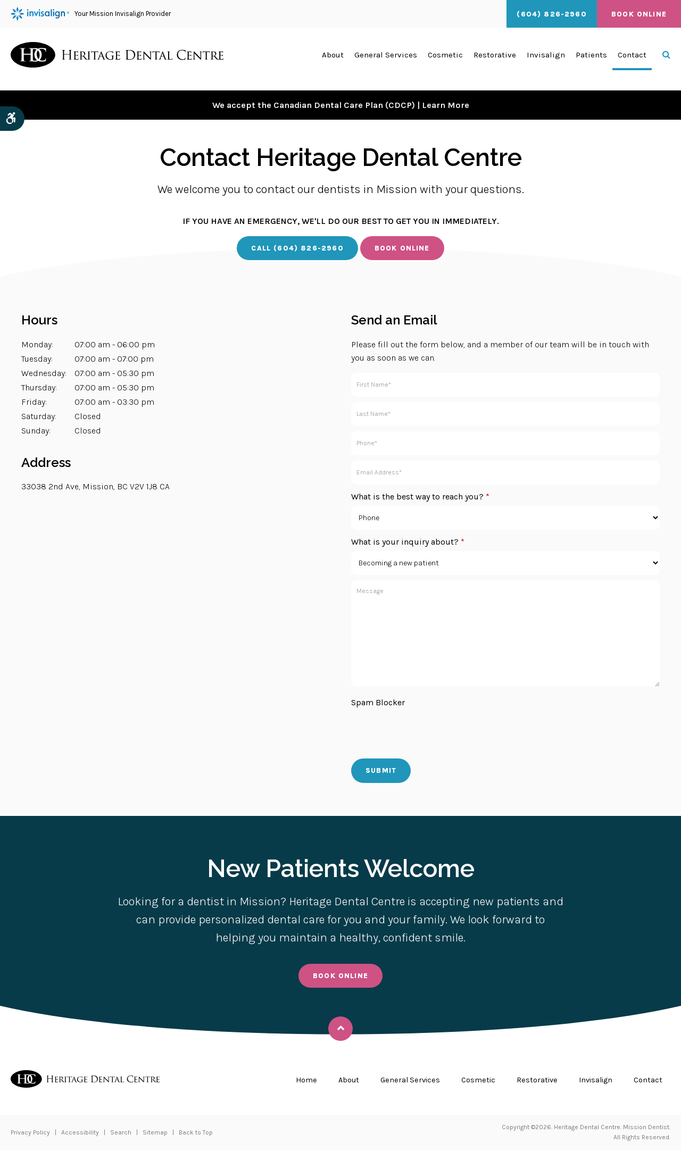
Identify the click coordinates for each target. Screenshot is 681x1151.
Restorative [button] (495, 59)
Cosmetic (471, 1081)
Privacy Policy (30, 1133)
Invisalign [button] (546, 59)
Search (120, 1133)
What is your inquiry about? (407, 542)
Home (294, 1081)
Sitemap (155, 1133)
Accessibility (80, 1133)
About (337, 1081)
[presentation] (432, 733)
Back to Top (196, 1133)
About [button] (333, 59)
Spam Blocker (378, 703)
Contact (632, 59)
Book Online (639, 14)
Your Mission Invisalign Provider (91, 14)
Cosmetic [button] (445, 59)
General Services (401, 1081)
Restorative (531, 1081)
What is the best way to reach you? (420, 497)
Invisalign (593, 1081)
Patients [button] (591, 59)
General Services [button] (385, 59)
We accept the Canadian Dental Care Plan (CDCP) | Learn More (340, 104)
